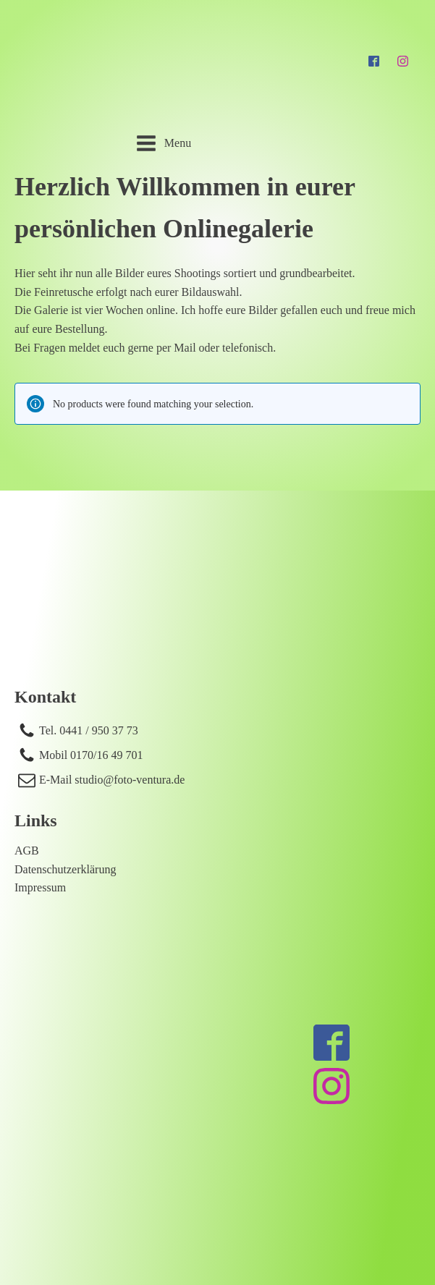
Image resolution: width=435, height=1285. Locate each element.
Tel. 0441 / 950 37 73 (88, 730)
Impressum (40, 887)
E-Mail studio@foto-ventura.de (112, 779)
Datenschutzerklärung (65, 869)
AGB (26, 850)
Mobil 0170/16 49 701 (91, 755)
